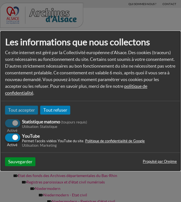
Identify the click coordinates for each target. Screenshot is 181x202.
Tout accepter (21, 110)
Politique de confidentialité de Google (115, 141)
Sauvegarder (20, 161)
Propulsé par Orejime (160, 162)
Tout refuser (55, 110)
